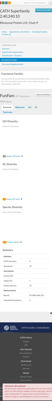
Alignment (19, 107)
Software (26, 368)
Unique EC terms (12, 199)
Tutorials (26, 356)
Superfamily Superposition (12, 52)
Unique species (12, 242)
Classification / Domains (12, 55)
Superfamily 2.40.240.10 (19, 32)
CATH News (26, 337)
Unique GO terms (13, 156)
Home (4, 32)
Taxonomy (7, 112)
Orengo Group (26, 376)
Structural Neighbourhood (12, 64)
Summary (6, 48)
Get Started (26, 349)
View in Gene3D (43, 10)
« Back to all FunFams (43, 95)
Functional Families (40, 32)
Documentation (26, 353)
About (26, 373)
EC (36, 107)
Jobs (26, 345)
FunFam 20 (6, 34)
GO (29, 107)
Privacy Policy (25, 380)
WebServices (26, 365)
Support (26, 341)
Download (26, 361)
